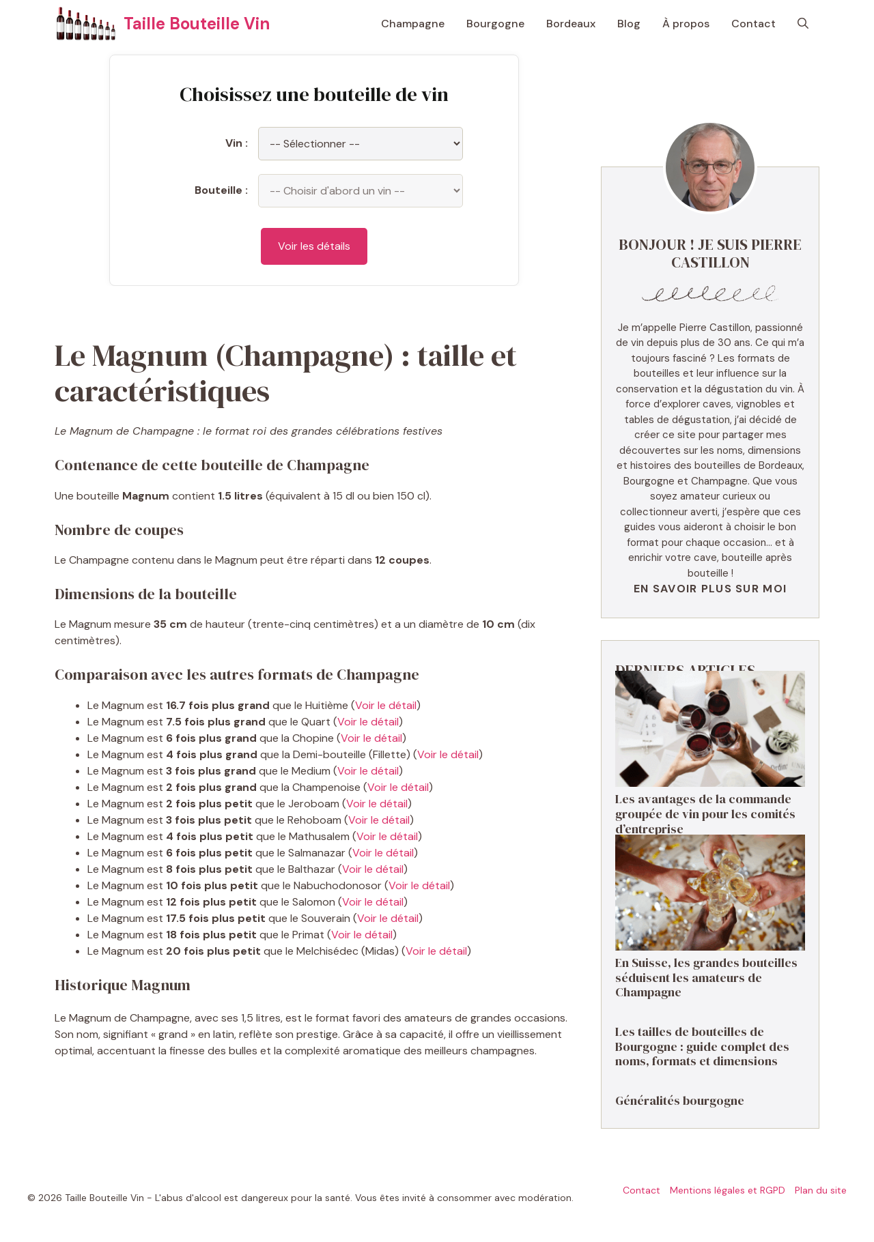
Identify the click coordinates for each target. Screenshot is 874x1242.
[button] (803, 24)
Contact (753, 23)
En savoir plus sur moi (710, 588)
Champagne (413, 23)
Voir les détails (314, 246)
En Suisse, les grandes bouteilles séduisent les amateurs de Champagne (706, 977)
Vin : (236, 143)
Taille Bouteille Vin (197, 23)
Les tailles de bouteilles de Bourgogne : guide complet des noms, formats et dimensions (702, 1046)
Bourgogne (495, 23)
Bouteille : (221, 190)
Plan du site (821, 1190)
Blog (628, 23)
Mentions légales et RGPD (727, 1190)
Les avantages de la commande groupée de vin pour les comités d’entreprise (705, 813)
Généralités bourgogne (679, 1100)
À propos (685, 23)
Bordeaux (570, 23)
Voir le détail (386, 705)
